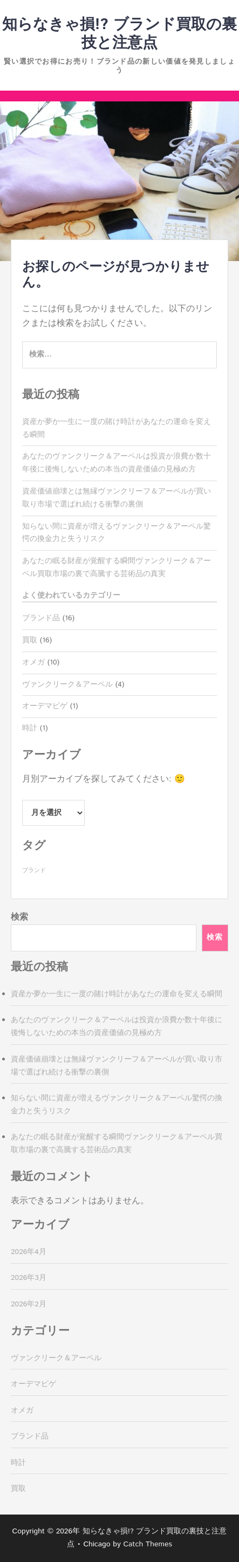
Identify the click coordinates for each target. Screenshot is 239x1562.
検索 (19, 917)
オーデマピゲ (44, 706)
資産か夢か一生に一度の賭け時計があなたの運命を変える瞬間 (116, 994)
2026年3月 (28, 1277)
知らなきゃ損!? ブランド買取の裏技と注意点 (119, 34)
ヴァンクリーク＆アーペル (67, 684)
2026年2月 (28, 1304)
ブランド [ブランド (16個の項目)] (34, 870)
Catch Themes (147, 1544)
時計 (29, 728)
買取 (29, 640)
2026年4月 (28, 1251)
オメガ (33, 662)
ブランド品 (41, 618)
